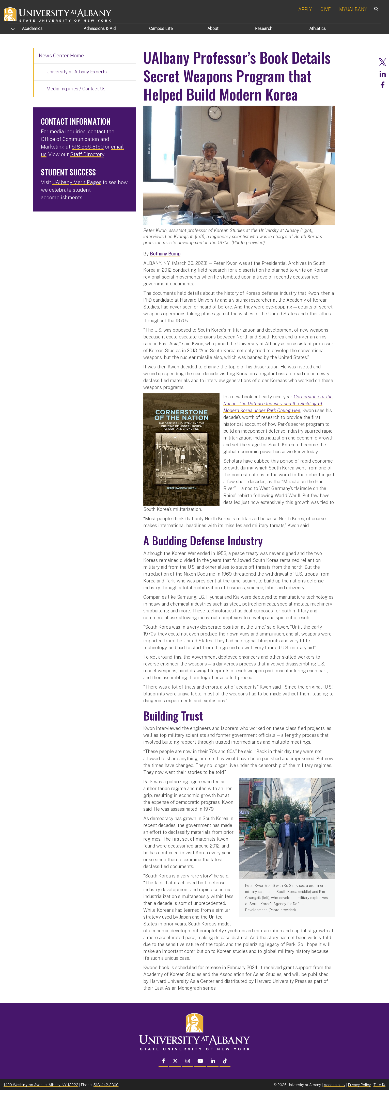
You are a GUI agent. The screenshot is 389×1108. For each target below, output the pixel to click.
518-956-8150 (88, 147)
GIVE (325, 9)
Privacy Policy (359, 1102)
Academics (32, 28)
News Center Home (61, 56)
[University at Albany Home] (58, 14)
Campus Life (161, 28)
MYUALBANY (353, 9)
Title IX (379, 1102)
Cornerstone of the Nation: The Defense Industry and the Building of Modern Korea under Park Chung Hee (278, 421)
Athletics (317, 28)
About (213, 28)
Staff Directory (87, 154)
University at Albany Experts (76, 71)
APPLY (305, 9)
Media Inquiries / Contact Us (75, 88)
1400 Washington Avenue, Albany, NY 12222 (41, 1102)
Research (263, 28)
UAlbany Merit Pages (76, 182)
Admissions (100, 28)
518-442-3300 (106, 1102)
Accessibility (334, 1102)
